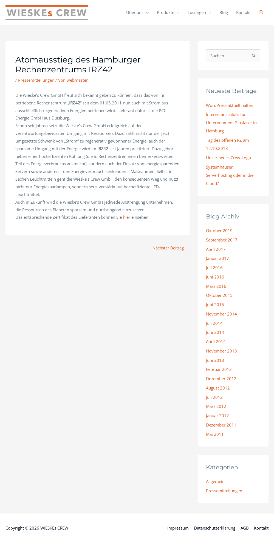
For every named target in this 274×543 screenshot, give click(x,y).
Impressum (178, 528)
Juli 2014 (214, 323)
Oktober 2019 (219, 230)
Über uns (134, 12)
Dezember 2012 (221, 378)
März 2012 (216, 406)
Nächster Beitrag (170, 248)
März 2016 (216, 286)
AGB (245, 528)
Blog (223, 12)
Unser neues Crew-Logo (228, 157)
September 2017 (222, 240)
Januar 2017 (217, 258)
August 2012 (218, 388)
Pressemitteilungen (36, 80)
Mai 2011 (215, 434)
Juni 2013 (215, 360)
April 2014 (216, 341)
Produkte (165, 12)
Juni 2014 (215, 332)
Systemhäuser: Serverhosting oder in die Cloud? (229, 175)
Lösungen (197, 12)
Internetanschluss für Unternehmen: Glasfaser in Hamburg (231, 122)
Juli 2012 (214, 397)
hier (126, 217)
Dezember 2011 (221, 425)
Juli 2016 (214, 267)
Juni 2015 (215, 304)
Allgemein (215, 481)
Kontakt (243, 12)
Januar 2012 (217, 415)
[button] (261, 12)
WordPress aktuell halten (229, 105)
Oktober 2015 (219, 295)
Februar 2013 (219, 369)
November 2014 (221, 314)
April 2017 (216, 249)
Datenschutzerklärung (214, 528)
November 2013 (221, 351)
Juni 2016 (215, 277)
